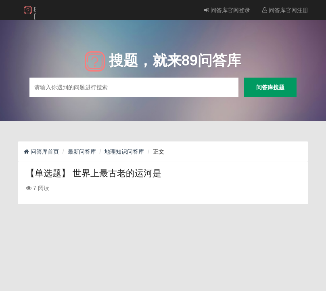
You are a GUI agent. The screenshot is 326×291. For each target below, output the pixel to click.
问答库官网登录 (227, 10)
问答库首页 (41, 151)
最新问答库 (82, 151)
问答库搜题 (270, 87)
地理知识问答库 (124, 151)
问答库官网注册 (285, 10)
